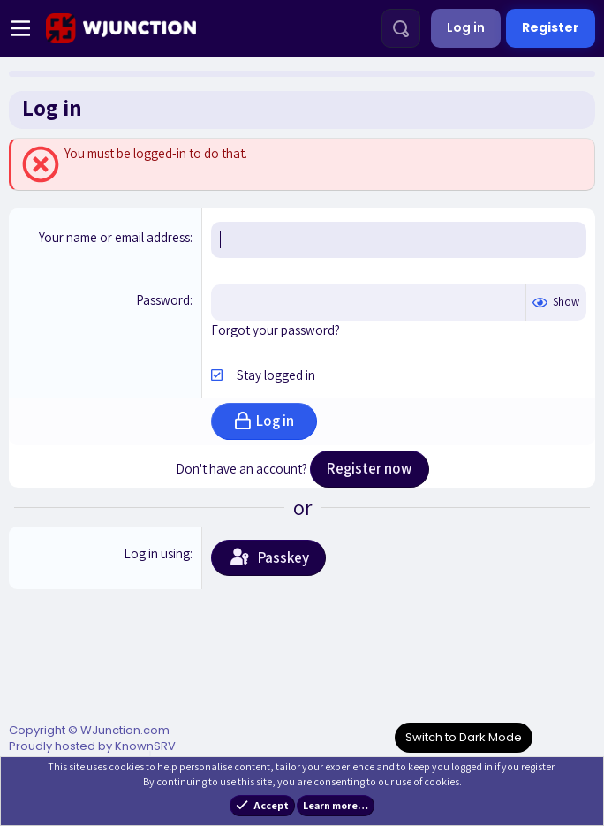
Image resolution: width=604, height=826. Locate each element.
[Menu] (21, 28)
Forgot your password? (275, 330)
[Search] (400, 28)
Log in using (157, 553)
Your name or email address (114, 237)
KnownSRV (145, 746)
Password (163, 300)
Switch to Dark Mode (463, 737)
